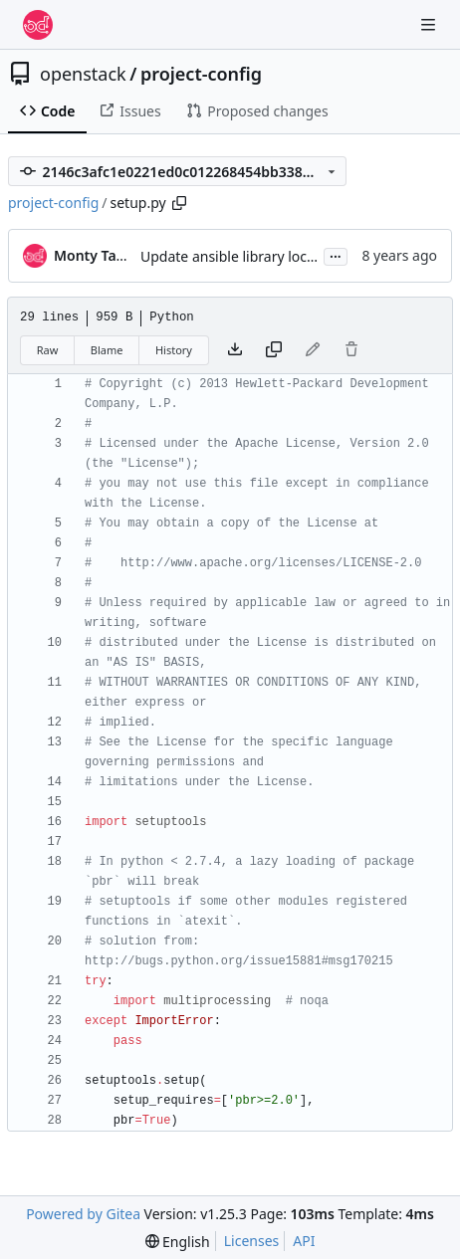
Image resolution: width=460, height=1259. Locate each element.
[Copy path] (179, 203)
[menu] (177, 1241)
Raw (48, 349)
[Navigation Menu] (430, 24)
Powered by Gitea (83, 1213)
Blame (107, 349)
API (304, 1240)
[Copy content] (274, 350)
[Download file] (235, 350)
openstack (83, 74)
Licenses (252, 1240)
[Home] (38, 25)
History (173, 349)
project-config (201, 74)
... (336, 255)
